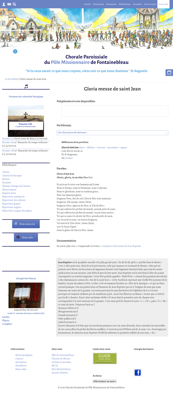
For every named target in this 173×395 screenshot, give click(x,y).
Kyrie (82, 147)
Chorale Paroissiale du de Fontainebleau (86, 59)
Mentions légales (23, 355)
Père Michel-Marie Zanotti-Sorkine (61, 370)
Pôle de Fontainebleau (63, 355)
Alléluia (91, 147)
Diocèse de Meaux (61, 358)
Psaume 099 (8, 142)
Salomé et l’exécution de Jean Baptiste (122, 246)
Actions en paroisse (61, 362)
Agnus (123, 147)
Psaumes (6, 182)
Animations (111, 4)
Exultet (69, 158)
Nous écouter (150, 4)
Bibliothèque (125, 4)
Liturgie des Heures (26, 278)
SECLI (55, 365)
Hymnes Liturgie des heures (16, 186)
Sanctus (101, 147)
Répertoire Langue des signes (17, 210)
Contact (19, 358)
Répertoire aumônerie (13, 196)
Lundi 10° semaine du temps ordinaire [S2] (26, 313)
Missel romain (9, 189)
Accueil (87, 4)
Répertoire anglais (11, 207)
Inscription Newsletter (21, 363)
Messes (5, 179)
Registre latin (9, 193)
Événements (98, 4)
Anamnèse (113, 147)
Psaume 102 (8, 138)
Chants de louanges (12, 175)
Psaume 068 (8, 150)
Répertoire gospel (11, 203)
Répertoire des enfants (13, 200)
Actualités (137, 4)
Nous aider (163, 4)
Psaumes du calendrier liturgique (26, 96)
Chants (5, 172)
